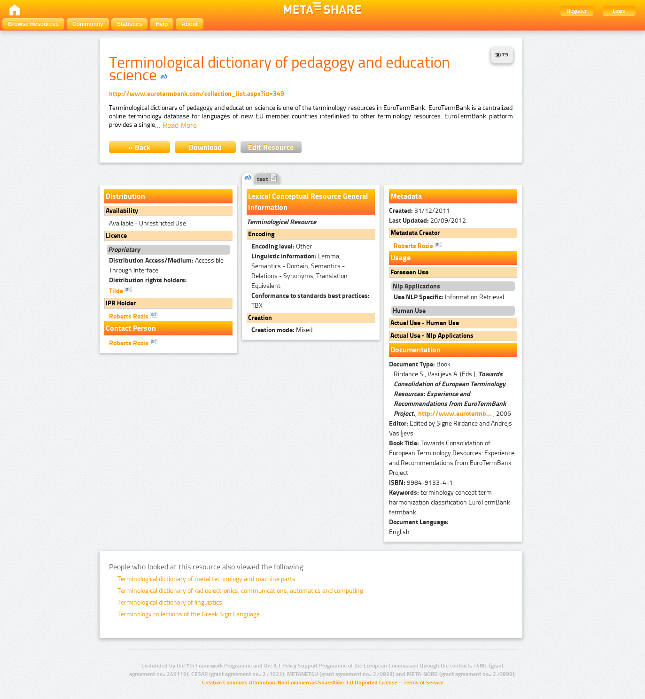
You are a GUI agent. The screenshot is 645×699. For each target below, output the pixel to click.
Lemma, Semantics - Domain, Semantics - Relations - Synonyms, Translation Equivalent (299, 271)
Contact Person (131, 328)
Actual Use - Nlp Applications (432, 336)
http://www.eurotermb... (455, 414)
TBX (310, 301)
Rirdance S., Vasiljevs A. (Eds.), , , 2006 (452, 394)
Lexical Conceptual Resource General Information (308, 202)
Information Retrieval (449, 297)
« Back (139, 147)
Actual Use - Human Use (424, 323)
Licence (116, 236)
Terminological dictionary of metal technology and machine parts (206, 579)
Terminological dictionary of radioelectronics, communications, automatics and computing (240, 591)
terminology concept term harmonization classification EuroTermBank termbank (449, 502)
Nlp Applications (416, 286)
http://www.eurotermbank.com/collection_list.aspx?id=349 (196, 94)
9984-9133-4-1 (421, 483)
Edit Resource (271, 147)
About (189, 24)
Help (161, 24)
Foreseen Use (409, 272)
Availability (122, 211)
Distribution (125, 196)
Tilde (120, 290)
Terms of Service (423, 682)
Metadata (406, 196)
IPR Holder (121, 303)
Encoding (261, 234)
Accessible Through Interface (166, 265)
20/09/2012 (427, 221)
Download (205, 147)
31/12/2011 (419, 211)
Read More (180, 125)
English (399, 532)
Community (87, 24)
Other (281, 246)
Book (420, 364)
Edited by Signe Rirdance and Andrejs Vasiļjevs (450, 428)
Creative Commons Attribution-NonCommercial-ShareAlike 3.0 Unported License (299, 682)
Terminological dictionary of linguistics (169, 602)
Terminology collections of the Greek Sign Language (188, 614)
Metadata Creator (415, 233)
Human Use (409, 311)
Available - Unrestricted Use (147, 223)
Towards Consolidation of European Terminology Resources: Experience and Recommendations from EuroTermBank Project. (451, 458)
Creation (260, 318)
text (267, 179)
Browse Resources (33, 24)
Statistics (129, 24)
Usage (400, 257)
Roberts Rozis (133, 315)
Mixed (281, 330)
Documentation (415, 349)
